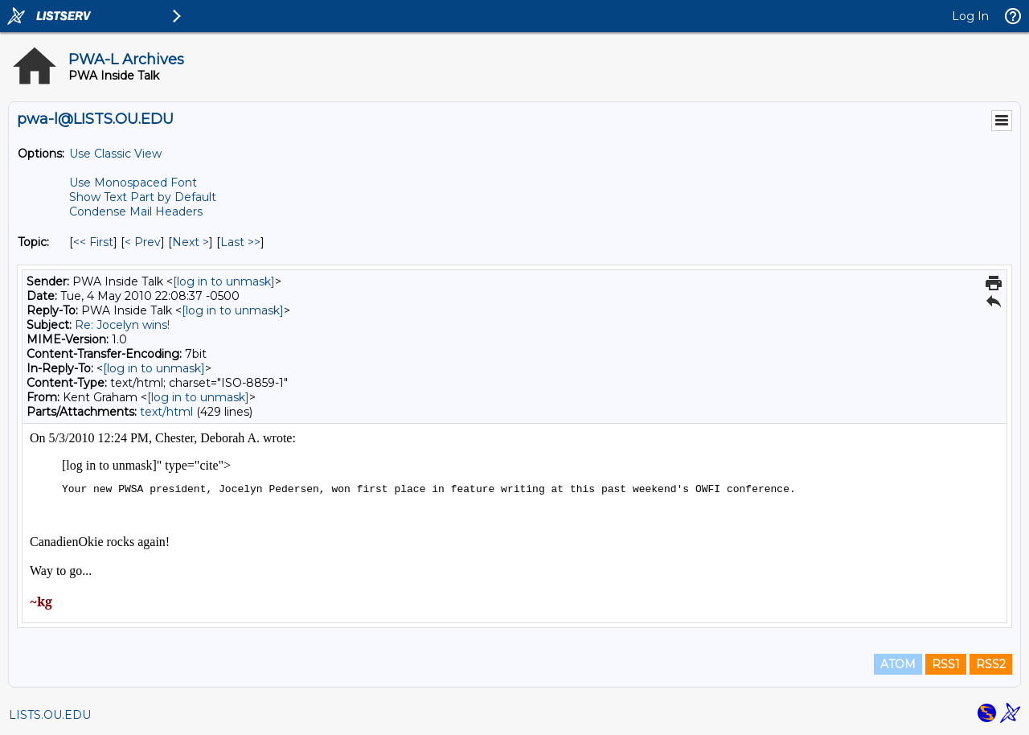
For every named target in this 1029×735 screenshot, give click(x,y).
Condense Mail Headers (136, 211)
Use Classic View (115, 153)
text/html (166, 411)
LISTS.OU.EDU (50, 715)
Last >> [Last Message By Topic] (240, 242)
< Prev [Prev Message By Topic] (143, 242)
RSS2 (991, 664)
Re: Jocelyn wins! (122, 325)
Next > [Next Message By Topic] (190, 242)
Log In (970, 16)
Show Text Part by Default (142, 197)
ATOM (898, 664)
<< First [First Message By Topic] (93, 242)
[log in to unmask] (224, 281)
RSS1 (946, 664)
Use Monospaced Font (133, 182)
